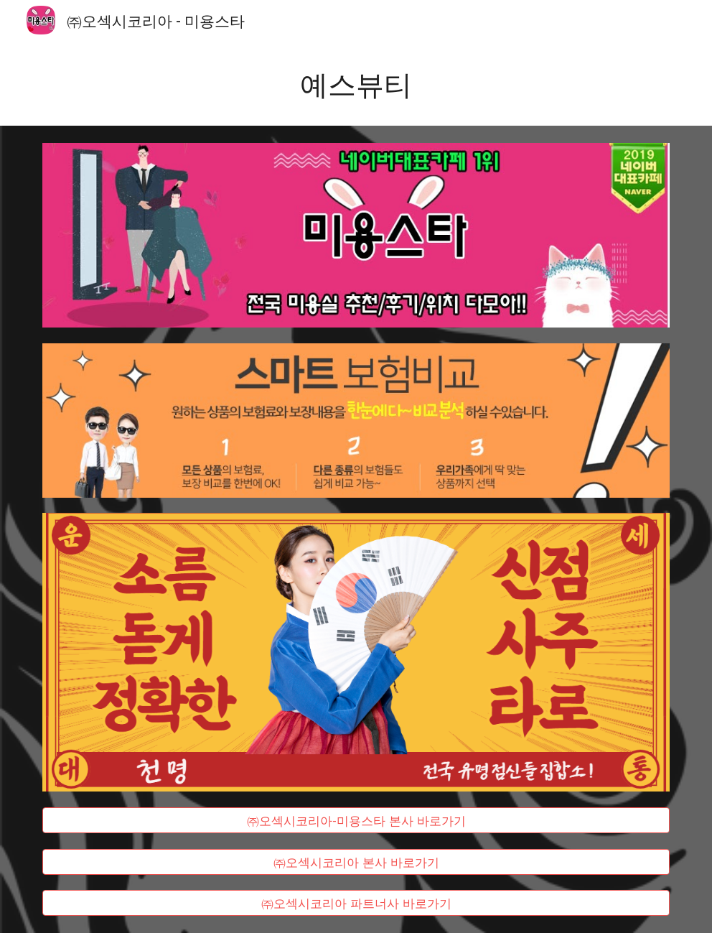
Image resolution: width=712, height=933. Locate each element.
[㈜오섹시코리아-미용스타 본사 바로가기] (356, 819)
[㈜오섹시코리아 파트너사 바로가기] (356, 903)
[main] (356, 82)
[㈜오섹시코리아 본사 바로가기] (356, 861)
